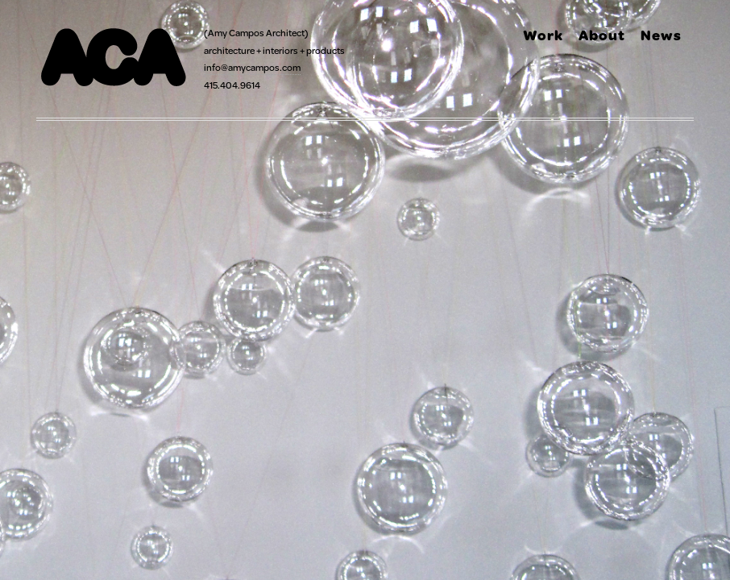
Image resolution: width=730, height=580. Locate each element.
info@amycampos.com (252, 67)
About (602, 34)
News (661, 34)
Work (543, 34)
